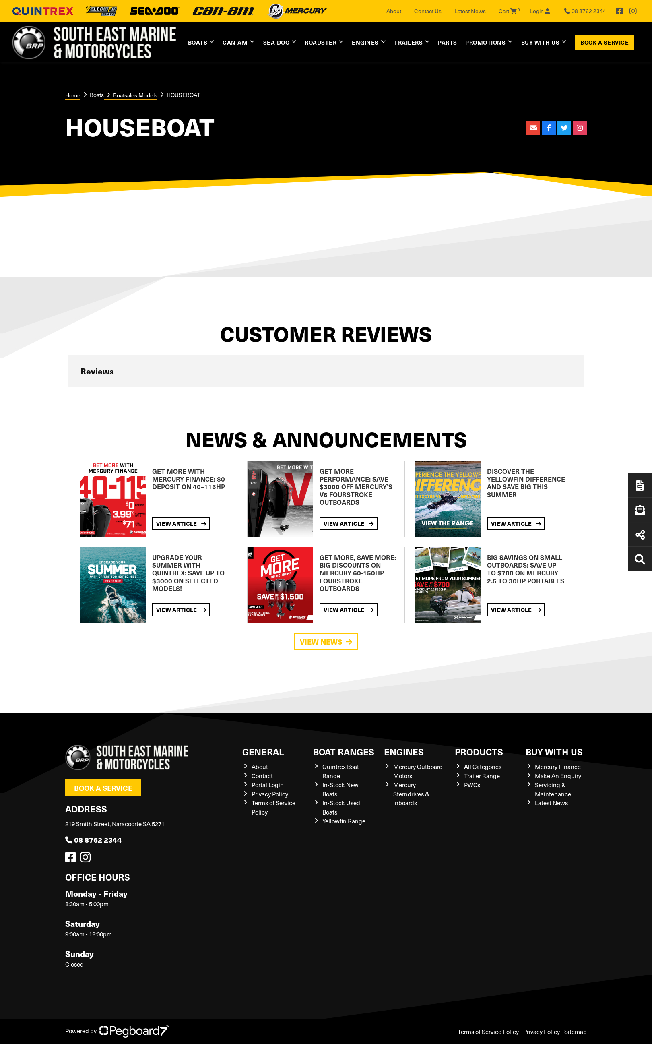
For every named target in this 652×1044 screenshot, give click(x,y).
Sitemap (575, 1031)
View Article (181, 523)
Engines (365, 42)
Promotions (485, 42)
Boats (198, 42)
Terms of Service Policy (488, 1031)
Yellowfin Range (343, 821)
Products (479, 751)
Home (72, 95)
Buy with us (540, 42)
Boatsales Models (135, 95)
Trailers (408, 42)
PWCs (472, 784)
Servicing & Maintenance (553, 789)
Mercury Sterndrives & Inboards (411, 793)
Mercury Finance (558, 766)
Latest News (470, 11)
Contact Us (428, 11)
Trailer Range (482, 775)
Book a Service (604, 42)
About (393, 11)
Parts (447, 42)
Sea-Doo (276, 42)
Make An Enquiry (558, 775)
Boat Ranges (343, 751)
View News (326, 642)
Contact (262, 775)
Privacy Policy (270, 794)
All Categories (482, 766)
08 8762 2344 (93, 840)
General (263, 751)
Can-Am (235, 42)
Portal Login (268, 784)
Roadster (320, 42)
